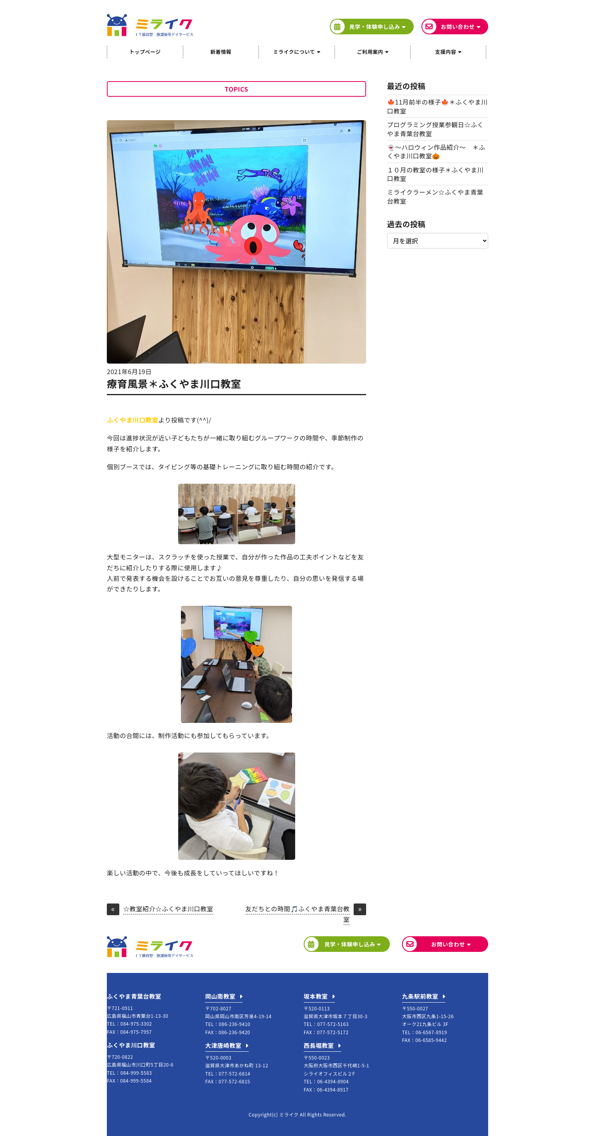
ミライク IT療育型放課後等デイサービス (150, 25)
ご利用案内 (370, 51)
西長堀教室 (319, 1045)
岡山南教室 (220, 996)
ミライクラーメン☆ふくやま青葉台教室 (435, 196)
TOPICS (236, 89)
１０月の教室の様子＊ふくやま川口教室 (435, 174)
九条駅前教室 (420, 996)
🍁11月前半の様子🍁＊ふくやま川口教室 (437, 106)
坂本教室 (316, 996)
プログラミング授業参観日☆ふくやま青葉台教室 (435, 129)
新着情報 (220, 51)
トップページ (145, 51)
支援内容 (445, 51)
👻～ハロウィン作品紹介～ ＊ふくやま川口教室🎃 (436, 151)
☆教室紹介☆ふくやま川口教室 (168, 909)
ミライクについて (294, 51)
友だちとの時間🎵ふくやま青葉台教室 (297, 914)
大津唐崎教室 (223, 1045)
